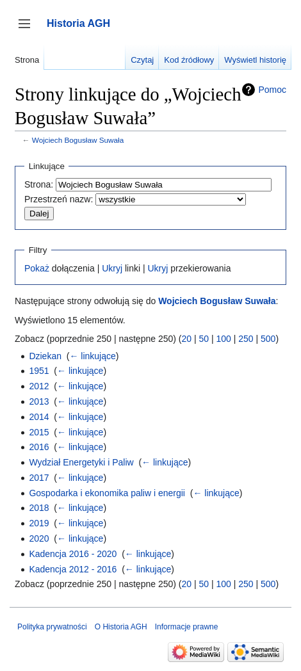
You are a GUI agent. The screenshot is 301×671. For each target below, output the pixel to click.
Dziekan (45, 356)
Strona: (38, 184)
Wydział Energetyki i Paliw (81, 462)
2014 (39, 417)
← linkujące (92, 356)
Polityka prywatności (52, 626)
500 (268, 339)
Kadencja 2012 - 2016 (73, 569)
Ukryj (112, 268)
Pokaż (36, 268)
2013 (39, 401)
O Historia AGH (121, 626)
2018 (39, 508)
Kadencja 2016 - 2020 (73, 554)
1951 (39, 371)
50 (204, 339)
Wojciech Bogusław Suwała (78, 140)
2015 (39, 432)
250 (245, 339)
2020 (39, 538)
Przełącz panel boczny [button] (28, 29)
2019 (39, 523)
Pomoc (272, 90)
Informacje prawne (186, 626)
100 (223, 339)
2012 (39, 386)
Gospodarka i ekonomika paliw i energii (107, 493)
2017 (39, 478)
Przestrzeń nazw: (58, 199)
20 (186, 339)
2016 (39, 447)
